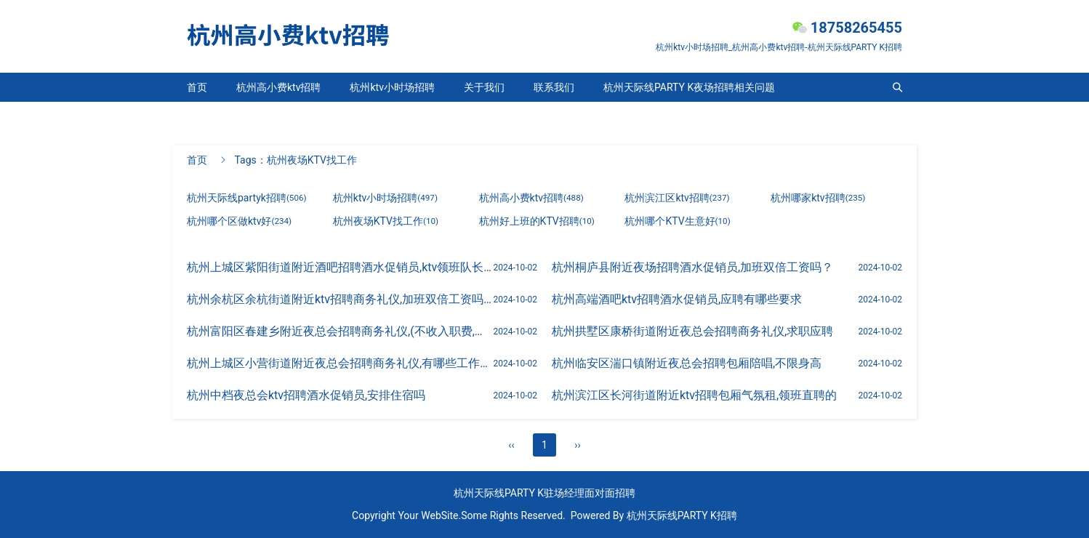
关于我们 (484, 87)
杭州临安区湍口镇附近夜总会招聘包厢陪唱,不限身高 (686, 363)
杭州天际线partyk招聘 (236, 116)
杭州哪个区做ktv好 (239, 221)
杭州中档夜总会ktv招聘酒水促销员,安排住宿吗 (306, 395)
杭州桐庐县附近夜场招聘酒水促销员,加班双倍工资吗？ (692, 267)
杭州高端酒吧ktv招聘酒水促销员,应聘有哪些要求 (677, 299)
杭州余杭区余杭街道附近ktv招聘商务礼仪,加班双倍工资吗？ (341, 299)
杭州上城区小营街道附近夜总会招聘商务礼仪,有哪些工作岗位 (345, 363)
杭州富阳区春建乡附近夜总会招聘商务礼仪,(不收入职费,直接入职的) (362, 331)
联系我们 (554, 87)
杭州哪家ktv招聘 (818, 198)
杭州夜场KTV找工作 (385, 221)
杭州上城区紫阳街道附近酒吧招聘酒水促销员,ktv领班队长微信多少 (358, 267)
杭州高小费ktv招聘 (278, 87)
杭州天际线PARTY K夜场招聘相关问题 (689, 87)
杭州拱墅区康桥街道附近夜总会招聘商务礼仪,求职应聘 (692, 331)
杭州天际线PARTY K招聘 (682, 515)
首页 (197, 87)
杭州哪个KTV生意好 (677, 221)
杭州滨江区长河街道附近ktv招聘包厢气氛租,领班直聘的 (694, 395)
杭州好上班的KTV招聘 (537, 221)
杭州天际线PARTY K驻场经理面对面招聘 (544, 493)
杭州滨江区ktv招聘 (676, 198)
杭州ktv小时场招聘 (392, 87)
